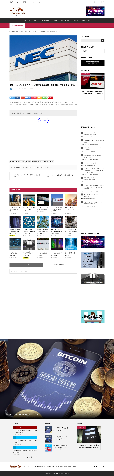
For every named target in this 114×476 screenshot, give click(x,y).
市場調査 (93, 206)
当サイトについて (86, 20)
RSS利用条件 (38, 466)
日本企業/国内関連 (17, 25)
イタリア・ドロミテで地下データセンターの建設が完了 (94, 195)
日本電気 (42, 167)
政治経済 (93, 165)
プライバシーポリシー (48, 466)
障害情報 (93, 151)
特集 (35, 20)
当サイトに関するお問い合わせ (63, 466)
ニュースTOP (26, 20)
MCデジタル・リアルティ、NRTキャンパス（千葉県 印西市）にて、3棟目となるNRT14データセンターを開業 (94, 170)
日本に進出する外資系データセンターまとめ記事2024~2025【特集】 (94, 178)
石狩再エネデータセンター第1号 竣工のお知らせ (94, 141)
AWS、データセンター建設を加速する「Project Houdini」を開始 (93, 133)
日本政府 (38, 167)
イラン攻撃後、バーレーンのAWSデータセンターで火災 (94, 148)
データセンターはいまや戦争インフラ (92, 163)
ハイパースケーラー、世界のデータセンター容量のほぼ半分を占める (94, 203)
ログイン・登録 (65, 20)
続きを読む (43, 120)
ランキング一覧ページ (30, 457)
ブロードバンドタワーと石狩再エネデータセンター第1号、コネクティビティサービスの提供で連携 (94, 187)
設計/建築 (93, 136)
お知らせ (75, 20)
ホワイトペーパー (45, 20)
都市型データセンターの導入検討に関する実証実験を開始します (94, 156)
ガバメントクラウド (31, 167)
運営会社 (75, 466)
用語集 (55, 20)
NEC (26, 167)
